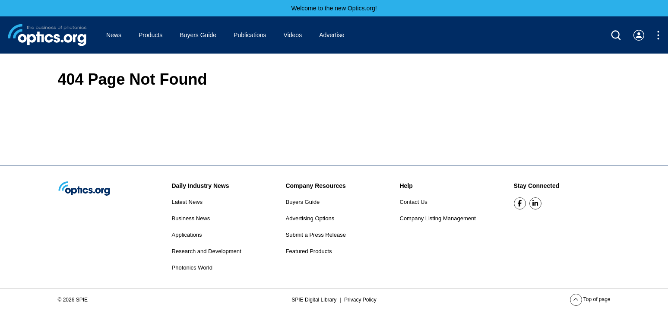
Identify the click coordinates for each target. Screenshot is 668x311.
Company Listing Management (438, 218)
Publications (250, 35)
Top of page (590, 299)
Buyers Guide (198, 35)
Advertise (331, 35)
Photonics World (192, 267)
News (113, 35)
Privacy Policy (360, 300)
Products (150, 35)
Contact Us (413, 202)
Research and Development (206, 251)
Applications (187, 235)
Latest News (187, 202)
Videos (293, 35)
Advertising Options (310, 218)
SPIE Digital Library (314, 300)
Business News (191, 218)
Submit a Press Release (316, 235)
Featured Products (309, 251)
